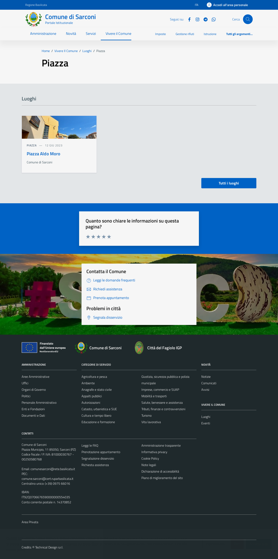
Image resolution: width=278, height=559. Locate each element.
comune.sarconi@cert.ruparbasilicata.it (47, 478)
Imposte (160, 34)
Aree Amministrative (35, 376)
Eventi (205, 423)
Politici (26, 396)
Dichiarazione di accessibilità (160, 471)
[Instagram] (196, 19)
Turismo (146, 415)
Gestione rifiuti (185, 34)
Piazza (32, 145)
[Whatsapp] (212, 19)
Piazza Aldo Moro (43, 153)
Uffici (25, 383)
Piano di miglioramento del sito (162, 477)
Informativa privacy (154, 451)
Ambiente (88, 383)
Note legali (148, 464)
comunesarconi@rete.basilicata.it (53, 468)
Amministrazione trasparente (161, 445)
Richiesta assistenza (95, 464)
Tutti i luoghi (229, 183)
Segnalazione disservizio (98, 458)
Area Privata (30, 522)
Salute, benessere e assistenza (162, 402)
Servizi (91, 33)
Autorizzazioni (91, 402)
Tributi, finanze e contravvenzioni (163, 409)
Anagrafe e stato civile (97, 389)
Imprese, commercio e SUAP (160, 389)
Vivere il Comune (118, 33)
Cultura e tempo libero (96, 415)
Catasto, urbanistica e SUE (99, 409)
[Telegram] (204, 19)
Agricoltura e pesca (94, 376)
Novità (71, 33)
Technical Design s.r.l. (49, 547)
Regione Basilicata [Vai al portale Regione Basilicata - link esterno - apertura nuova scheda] (36, 5)
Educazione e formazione (98, 422)
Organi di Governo (34, 389)
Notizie (206, 376)
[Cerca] (248, 19)
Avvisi (205, 389)
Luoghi (205, 416)
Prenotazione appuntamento (101, 451)
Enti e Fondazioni (33, 409)
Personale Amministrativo (39, 402)
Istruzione (210, 34)
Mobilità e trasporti (154, 396)
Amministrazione (43, 33)
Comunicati (208, 383)
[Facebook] (188, 19)
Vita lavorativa (151, 422)
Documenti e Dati (33, 415)
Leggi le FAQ (90, 445)
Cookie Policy (150, 458)
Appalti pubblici (92, 396)
